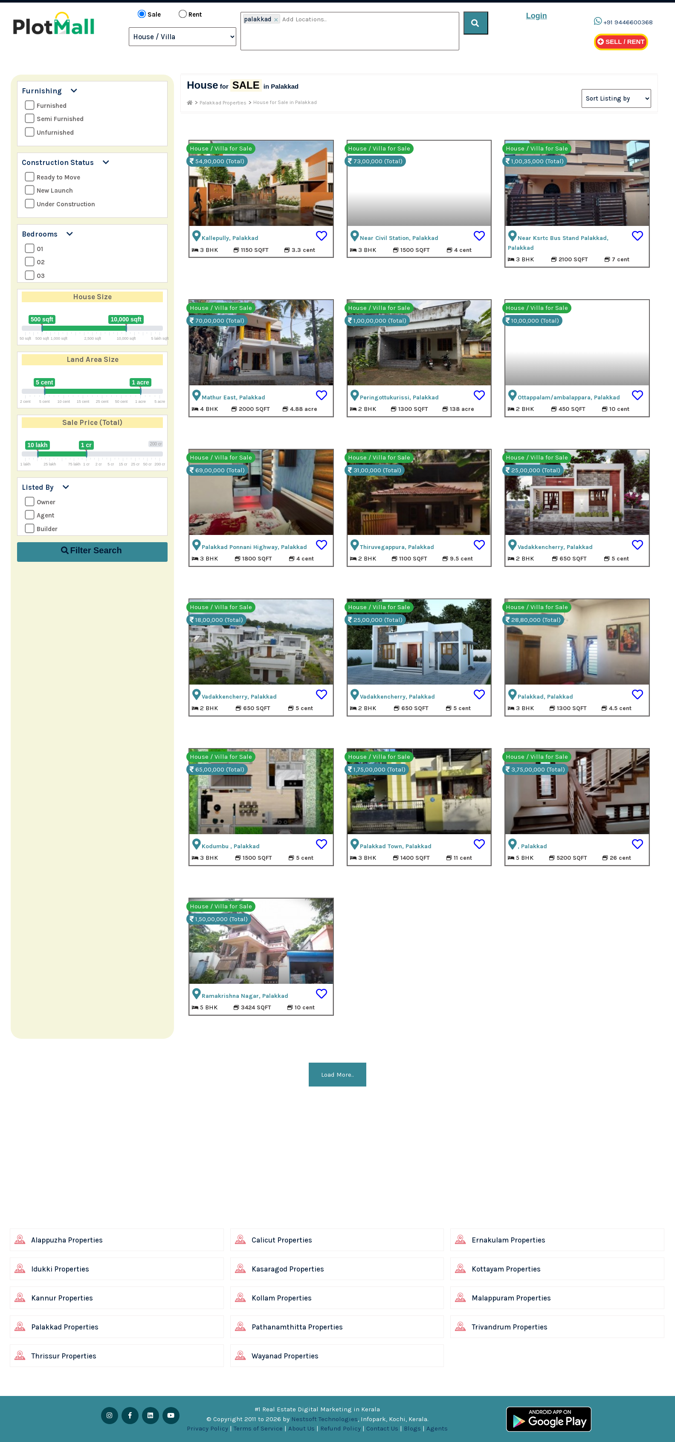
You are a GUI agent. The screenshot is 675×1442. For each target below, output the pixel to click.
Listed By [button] (45, 487)
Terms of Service (258, 1428)
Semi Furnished (54, 118)
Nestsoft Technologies (324, 1419)
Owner (40, 501)
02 (35, 261)
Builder (41, 528)
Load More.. (337, 1074)
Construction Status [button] (65, 162)
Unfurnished (49, 132)
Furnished (46, 105)
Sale (149, 14)
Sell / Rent (621, 41)
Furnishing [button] (49, 91)
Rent (190, 14)
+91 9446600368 (628, 22)
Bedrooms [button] (47, 234)
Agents (437, 1428)
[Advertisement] (262, 1165)
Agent (39, 515)
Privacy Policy (207, 1428)
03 (35, 275)
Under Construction (60, 203)
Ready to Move (52, 177)
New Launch (49, 190)
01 (34, 248)
